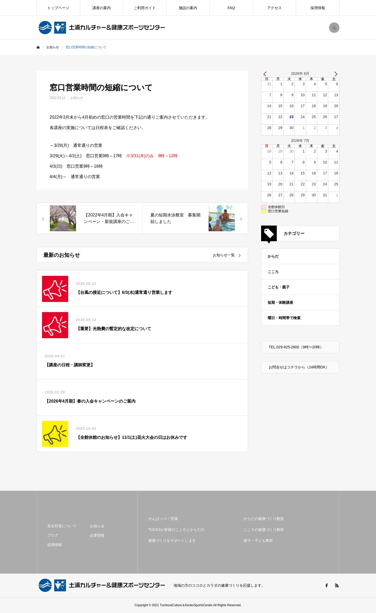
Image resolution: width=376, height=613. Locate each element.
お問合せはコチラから (287, 367)
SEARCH (334, 27)
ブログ (52, 535)
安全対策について (62, 526)
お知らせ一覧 (224, 255)
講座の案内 (101, 8)
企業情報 (97, 535)
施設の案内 (188, 8)
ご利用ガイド (145, 8)
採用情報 (317, 8)
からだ (273, 256)
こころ (273, 272)
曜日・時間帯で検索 (284, 318)
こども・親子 (279, 287)
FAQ (231, 8)
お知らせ (76, 98)
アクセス (274, 8)
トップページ (58, 8)
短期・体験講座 (280, 302)
